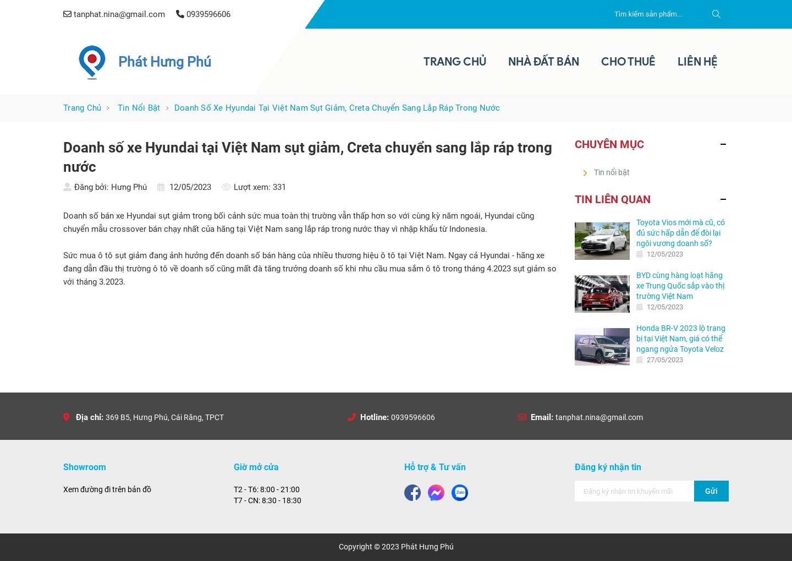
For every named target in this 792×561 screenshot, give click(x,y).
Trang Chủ (455, 61)
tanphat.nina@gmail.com (599, 417)
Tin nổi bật (139, 108)
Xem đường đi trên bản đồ (107, 489)
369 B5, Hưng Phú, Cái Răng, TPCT (165, 417)
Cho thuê (628, 61)
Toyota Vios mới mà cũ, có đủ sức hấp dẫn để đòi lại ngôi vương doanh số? (680, 233)
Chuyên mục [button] (609, 144)
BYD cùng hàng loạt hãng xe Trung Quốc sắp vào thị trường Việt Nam (680, 286)
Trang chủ (82, 108)
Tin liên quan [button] (613, 199)
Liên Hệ (698, 61)
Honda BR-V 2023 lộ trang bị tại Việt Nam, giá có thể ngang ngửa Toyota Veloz (680, 338)
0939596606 (413, 417)
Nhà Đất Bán (543, 61)
